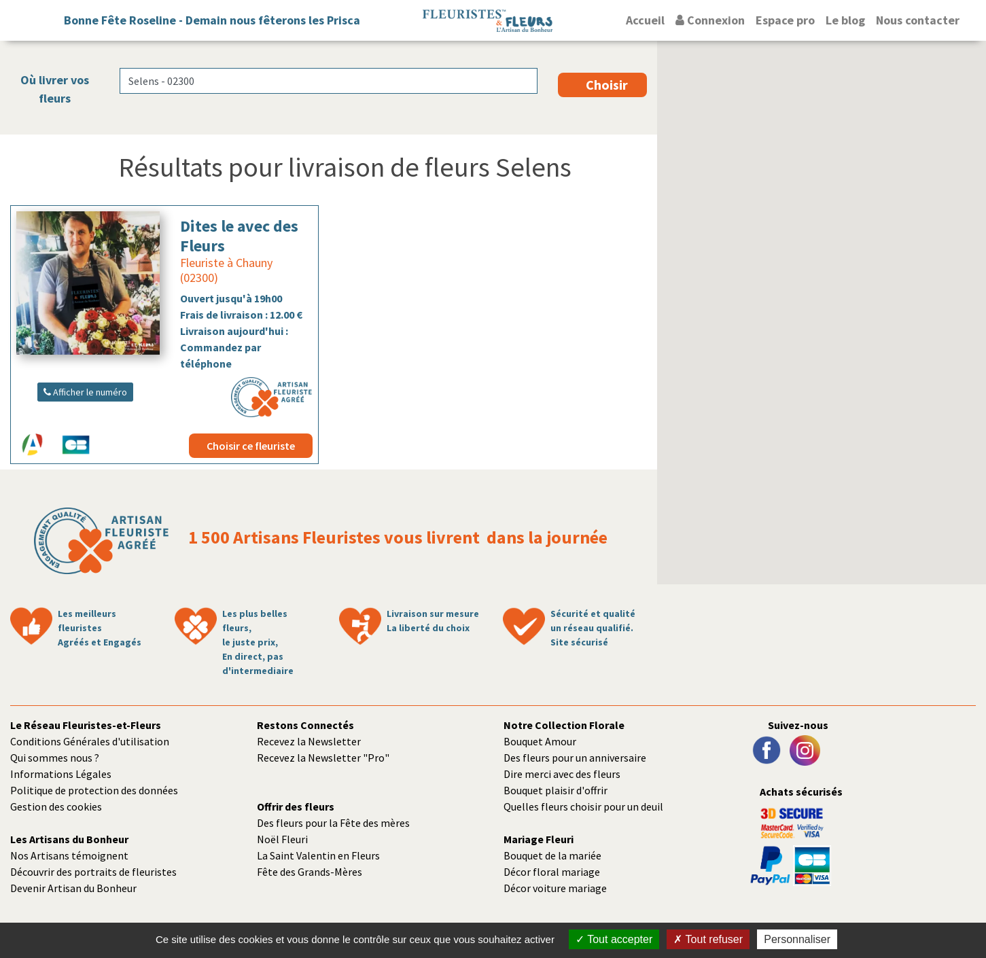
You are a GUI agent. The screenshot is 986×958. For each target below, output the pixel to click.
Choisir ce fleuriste (251, 446)
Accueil (645, 20)
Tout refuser (708, 939)
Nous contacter (917, 20)
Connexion (710, 20)
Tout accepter (614, 939)
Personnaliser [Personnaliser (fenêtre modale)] (797, 939)
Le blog (845, 20)
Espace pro (785, 20)
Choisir (607, 84)
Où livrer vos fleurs (54, 89)
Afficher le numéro (85, 392)
